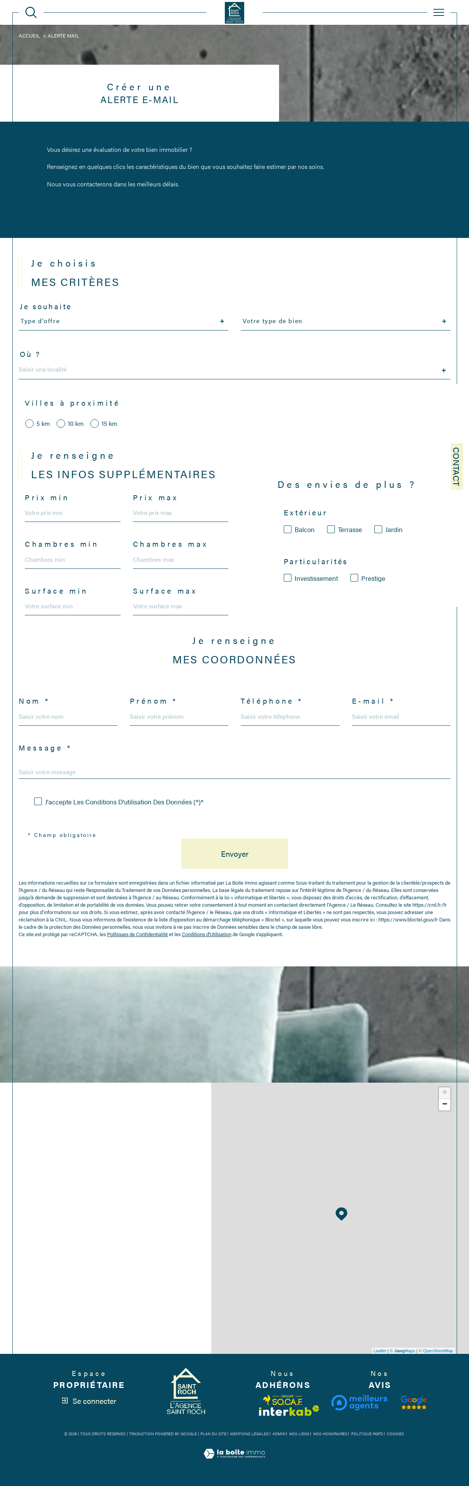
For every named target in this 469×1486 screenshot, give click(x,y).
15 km (109, 423)
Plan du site (213, 1433)
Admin (278, 1433)
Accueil (29, 35)
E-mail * (373, 701)
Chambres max (171, 544)
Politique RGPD (367, 1433)
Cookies (395, 1434)
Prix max (156, 497)
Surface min (56, 591)
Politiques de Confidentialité (137, 934)
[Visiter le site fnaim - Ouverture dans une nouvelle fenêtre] (283, 1400)
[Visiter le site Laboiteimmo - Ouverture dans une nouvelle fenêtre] (234, 1462)
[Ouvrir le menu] (438, 12)
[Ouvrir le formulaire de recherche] (31, 12)
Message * (45, 748)
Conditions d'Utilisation (206, 934)
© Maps (403, 1350)
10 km (76, 423)
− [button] (444, 1105)
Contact (457, 466)
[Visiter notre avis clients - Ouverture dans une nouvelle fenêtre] (414, 1402)
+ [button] (444, 1093)
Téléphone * (272, 701)
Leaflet (380, 1350)
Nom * (34, 701)
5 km (43, 423)
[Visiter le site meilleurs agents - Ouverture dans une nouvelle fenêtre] (359, 1402)
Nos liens (299, 1433)
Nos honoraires (330, 1433)
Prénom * (154, 701)
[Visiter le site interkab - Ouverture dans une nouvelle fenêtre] (289, 1410)
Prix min (47, 497)
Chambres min (62, 544)
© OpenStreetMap (436, 1350)
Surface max (165, 591)
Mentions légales (249, 1433)
